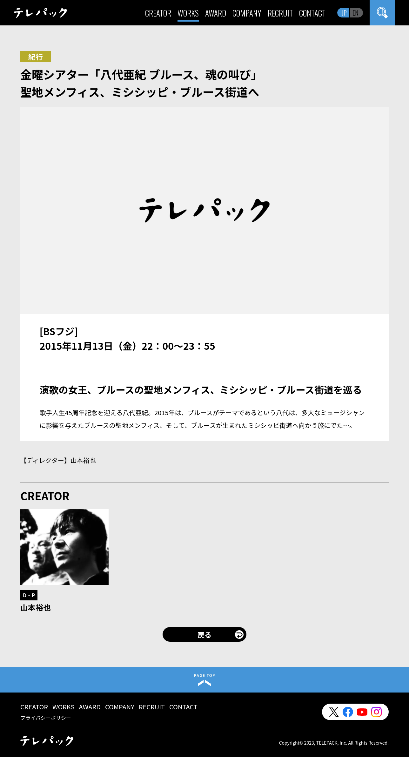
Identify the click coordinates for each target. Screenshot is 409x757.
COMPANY (246, 13)
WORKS (188, 13)
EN (355, 12)
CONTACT (312, 13)
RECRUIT (280, 13)
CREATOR (158, 13)
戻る (204, 634)
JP (344, 12)
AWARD (215, 13)
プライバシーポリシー (45, 717)
